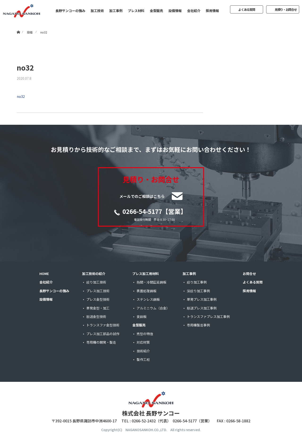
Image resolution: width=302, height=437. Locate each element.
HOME (44, 273)
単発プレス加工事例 (202, 299)
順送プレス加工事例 (202, 308)
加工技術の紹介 (93, 273)
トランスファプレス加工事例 (208, 316)
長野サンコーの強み (70, 10)
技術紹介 (143, 351)
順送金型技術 (96, 316)
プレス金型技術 (97, 299)
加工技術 (97, 10)
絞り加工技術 (96, 282)
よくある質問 (246, 9)
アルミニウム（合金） (153, 308)
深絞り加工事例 (198, 290)
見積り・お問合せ (286, 9)
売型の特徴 (145, 333)
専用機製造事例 (198, 325)
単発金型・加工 (97, 308)
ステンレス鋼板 (148, 299)
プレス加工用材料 (145, 273)
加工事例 (115, 10)
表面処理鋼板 (146, 290)
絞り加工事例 (197, 282)
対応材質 (143, 342)
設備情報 (175, 10)
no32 (21, 96)
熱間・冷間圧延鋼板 (151, 282)
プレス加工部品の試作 (102, 333)
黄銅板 (142, 316)
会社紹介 (193, 10)
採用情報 (212, 10)
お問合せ (249, 273)
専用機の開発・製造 (101, 342)
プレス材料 (136, 10)
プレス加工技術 (97, 290)
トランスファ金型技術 (102, 325)
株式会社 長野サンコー (151, 413)
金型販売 (156, 10)
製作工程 (143, 359)
